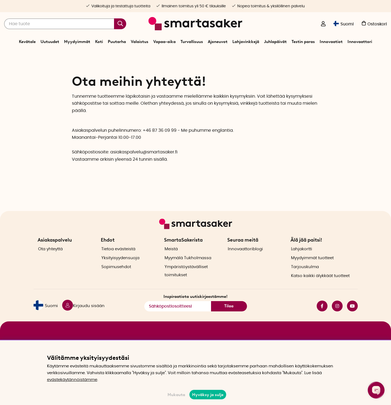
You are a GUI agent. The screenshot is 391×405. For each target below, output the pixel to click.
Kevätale (27, 41)
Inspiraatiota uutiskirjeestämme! (195, 306)
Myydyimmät (77, 41)
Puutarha (117, 41)
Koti (99, 41)
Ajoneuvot (218, 41)
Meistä (171, 259)
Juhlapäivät (275, 41)
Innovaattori (359, 41)
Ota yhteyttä (50, 259)
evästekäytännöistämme (72, 380)
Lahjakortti (301, 259)
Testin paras (303, 41)
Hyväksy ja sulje (207, 394)
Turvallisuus (192, 41)
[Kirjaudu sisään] (323, 24)
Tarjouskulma (305, 277)
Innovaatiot (331, 41)
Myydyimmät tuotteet (312, 268)
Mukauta (176, 394)
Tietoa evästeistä (118, 259)
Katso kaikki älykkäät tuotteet (320, 286)
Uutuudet (50, 41)
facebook (322, 315)
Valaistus (139, 41)
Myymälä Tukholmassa (188, 268)
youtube (352, 315)
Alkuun (183, 55)
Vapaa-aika (164, 41)
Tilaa (228, 316)
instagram (337, 315)
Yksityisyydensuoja (120, 268)
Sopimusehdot (116, 277)
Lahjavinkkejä (245, 41)
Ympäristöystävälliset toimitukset (186, 281)
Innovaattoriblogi (245, 259)
